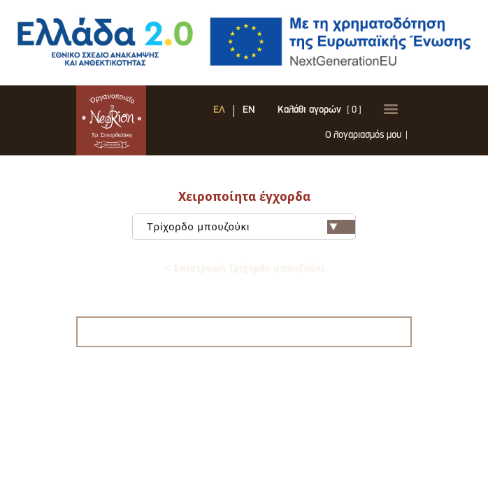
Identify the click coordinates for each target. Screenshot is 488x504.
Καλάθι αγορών (290, 117)
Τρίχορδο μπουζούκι (244, 218)
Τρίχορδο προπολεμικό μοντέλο (244, 230)
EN (229, 117)
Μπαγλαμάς (244, 263)
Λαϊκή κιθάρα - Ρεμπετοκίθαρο (244, 274)
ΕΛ (200, 117)
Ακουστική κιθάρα (244, 286)
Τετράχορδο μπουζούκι (244, 241)
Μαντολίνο (244, 297)
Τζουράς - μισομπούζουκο (244, 252)
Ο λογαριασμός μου (333, 143)
